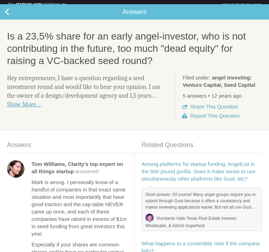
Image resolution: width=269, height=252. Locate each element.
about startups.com (241, 4)
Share (214, 111)
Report (215, 120)
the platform (37, 4)
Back (14, 16)
